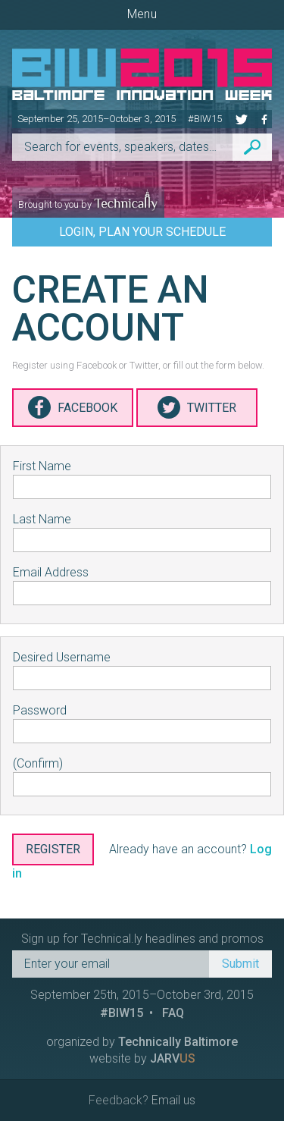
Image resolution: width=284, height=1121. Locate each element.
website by (142, 1058)
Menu (142, 14)
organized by (142, 1042)
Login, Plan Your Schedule (142, 232)
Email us (173, 1100)
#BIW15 (205, 118)
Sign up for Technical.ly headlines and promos (142, 938)
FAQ (173, 1013)
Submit (240, 963)
